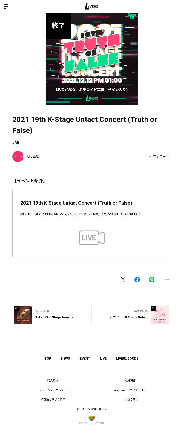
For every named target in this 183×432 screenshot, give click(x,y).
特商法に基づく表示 (53, 399)
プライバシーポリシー (53, 390)
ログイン (175, 6)
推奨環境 (52, 380)
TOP (44, 358)
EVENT (85, 358)
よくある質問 (130, 399)
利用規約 (130, 380)
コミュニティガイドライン (130, 390)
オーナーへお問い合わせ (91, 409)
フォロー (157, 156)
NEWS (63, 358)
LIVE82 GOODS (131, 358)
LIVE (15, 142)
